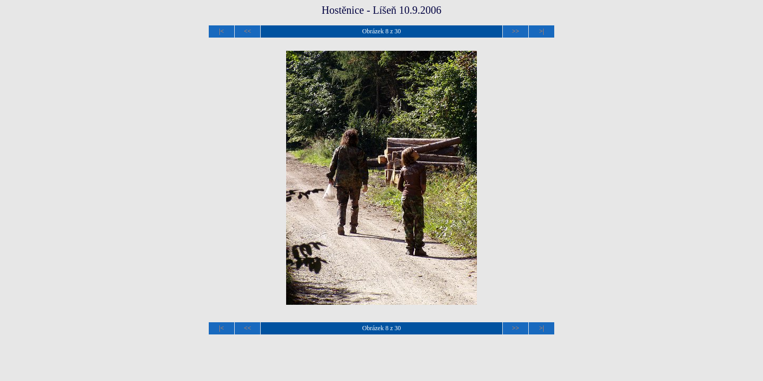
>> (515, 31)
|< (221, 31)
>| (541, 31)
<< (247, 31)
